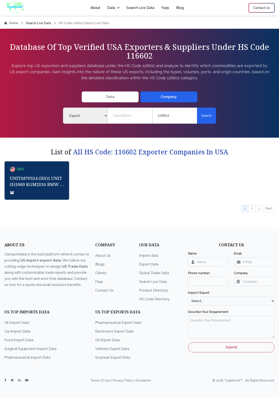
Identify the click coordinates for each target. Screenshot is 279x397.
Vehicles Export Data (112, 349)
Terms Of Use (100, 380)
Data (113, 8)
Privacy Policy (123, 380)
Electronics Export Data (114, 331)
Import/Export (198, 292)
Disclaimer (143, 380)
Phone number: (199, 273)
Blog (180, 8)
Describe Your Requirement (208, 312)
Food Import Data (18, 340)
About (95, 8)
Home (11, 23)
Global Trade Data (154, 273)
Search (206, 115)
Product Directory (153, 290)
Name (192, 253)
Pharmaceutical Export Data (118, 323)
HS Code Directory (154, 299)
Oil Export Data (107, 340)
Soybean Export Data (112, 357)
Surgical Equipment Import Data (30, 349)
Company (241, 273)
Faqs (165, 8)
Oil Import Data (16, 323)
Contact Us (104, 290)
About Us (103, 255)
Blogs (100, 264)
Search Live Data (140, 8)
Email (238, 253)
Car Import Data (17, 331)
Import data (148, 255)
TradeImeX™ (234, 380)
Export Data (148, 264)
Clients (100, 273)
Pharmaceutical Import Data (27, 357)
